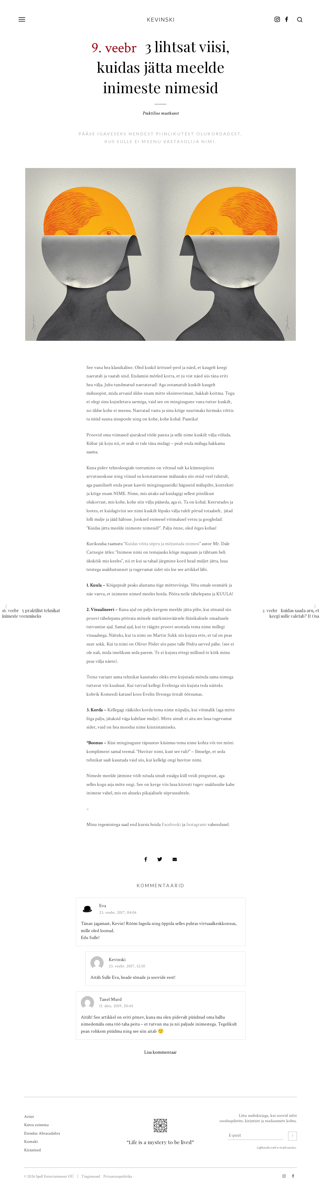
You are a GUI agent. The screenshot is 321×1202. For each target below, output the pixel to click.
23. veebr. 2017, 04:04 (118, 912)
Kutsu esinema (36, 1125)
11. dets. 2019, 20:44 (116, 1006)
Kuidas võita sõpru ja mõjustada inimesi (162, 544)
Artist (29, 1116)
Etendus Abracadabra (42, 1133)
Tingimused (90, 1176)
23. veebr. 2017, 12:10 (127, 966)
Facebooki (171, 824)
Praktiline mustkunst (161, 113)
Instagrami (196, 824)
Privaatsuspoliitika (117, 1176)
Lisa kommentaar (160, 1052)
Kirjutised (32, 1150)
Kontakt (31, 1141)
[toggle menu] (22, 19)
